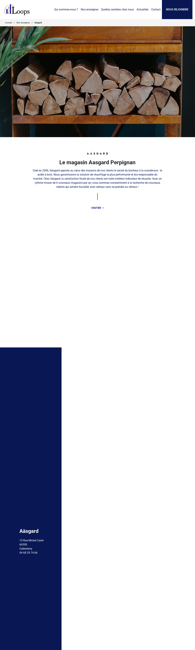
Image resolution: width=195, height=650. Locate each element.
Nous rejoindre (177, 9)
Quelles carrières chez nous (117, 9)
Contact (156, 9)
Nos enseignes (89, 9)
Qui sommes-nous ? (66, 9)
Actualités (142, 9)
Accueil (8, 22)
